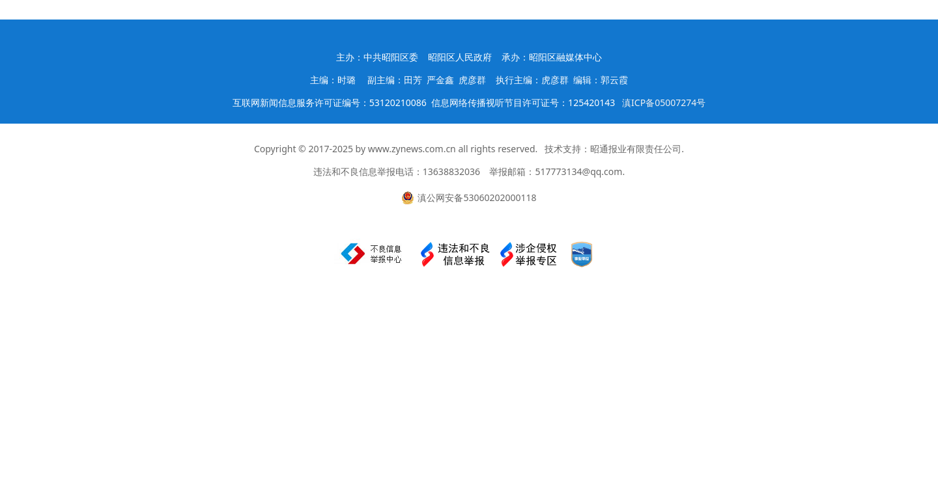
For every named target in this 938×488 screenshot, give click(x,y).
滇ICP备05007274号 (663, 102)
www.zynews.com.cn (412, 148)
